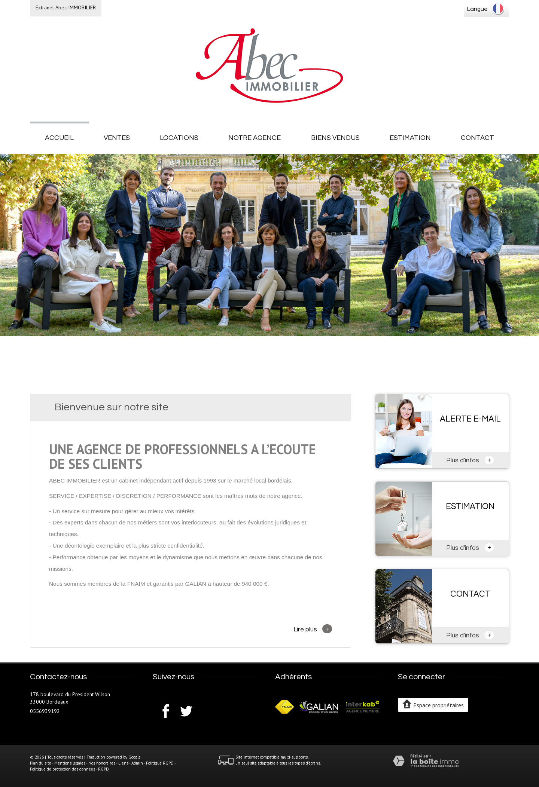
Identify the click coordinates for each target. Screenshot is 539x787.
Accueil (59, 137)
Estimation (410, 137)
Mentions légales (69, 763)
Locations (179, 137)
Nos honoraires (101, 763)
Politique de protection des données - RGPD (69, 769)
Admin (137, 763)
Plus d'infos (470, 459)
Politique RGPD (160, 763)
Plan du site (40, 763)
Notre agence (254, 137)
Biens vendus (335, 137)
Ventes (117, 137)
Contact (477, 137)
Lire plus (312, 628)
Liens (123, 763)
